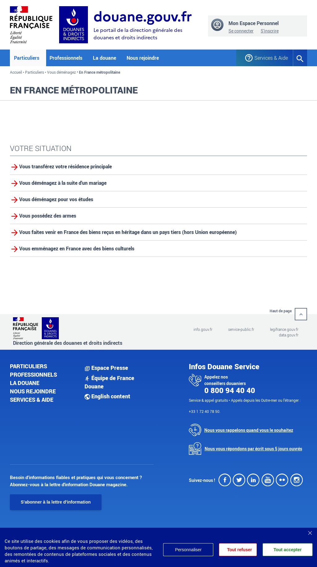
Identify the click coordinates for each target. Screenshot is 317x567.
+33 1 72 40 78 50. (204, 411)
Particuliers (34, 72)
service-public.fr (241, 329)
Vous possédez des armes (47, 216)
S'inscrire (270, 31)
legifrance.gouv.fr (284, 329)
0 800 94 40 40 (229, 390)
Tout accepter (287, 549)
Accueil (16, 72)
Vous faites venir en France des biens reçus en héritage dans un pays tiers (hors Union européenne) (128, 232)
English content (107, 396)
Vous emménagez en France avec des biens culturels (76, 248)
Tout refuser (239, 549)
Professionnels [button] (66, 57)
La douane (24, 383)
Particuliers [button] (26, 57)
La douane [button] (104, 57)
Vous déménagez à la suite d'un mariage (62, 183)
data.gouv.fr (288, 334)
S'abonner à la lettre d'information (56, 502)
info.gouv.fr (202, 329)
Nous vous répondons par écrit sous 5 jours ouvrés (253, 449)
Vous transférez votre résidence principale (65, 166)
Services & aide (31, 399)
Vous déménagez (61, 72)
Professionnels (33, 374)
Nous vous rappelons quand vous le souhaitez (248, 430)
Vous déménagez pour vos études (56, 199)
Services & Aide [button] (269, 57)
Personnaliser (188, 549)
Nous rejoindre (143, 57)
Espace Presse (106, 367)
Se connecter (241, 31)
